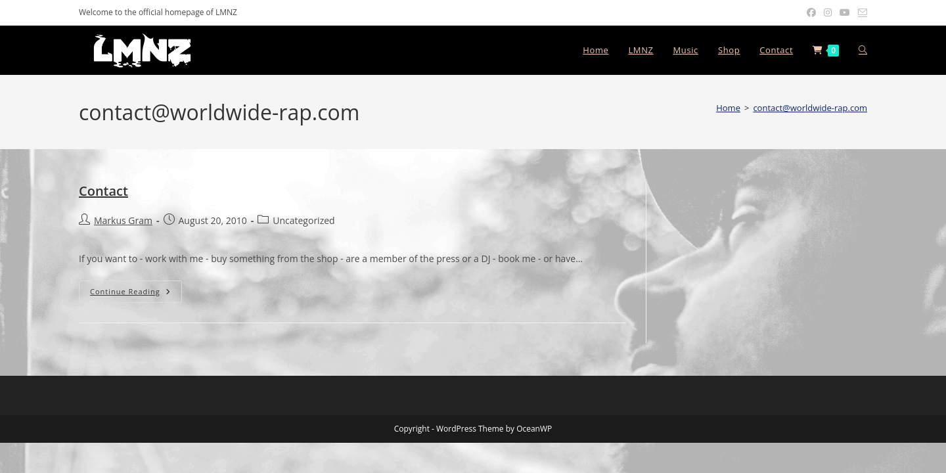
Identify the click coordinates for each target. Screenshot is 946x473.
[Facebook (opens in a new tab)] (811, 12)
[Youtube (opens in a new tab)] (845, 12)
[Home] (728, 108)
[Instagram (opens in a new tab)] (828, 12)
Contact (103, 191)
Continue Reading (136, 291)
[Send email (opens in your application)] (860, 12)
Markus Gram (123, 220)
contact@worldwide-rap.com (810, 108)
